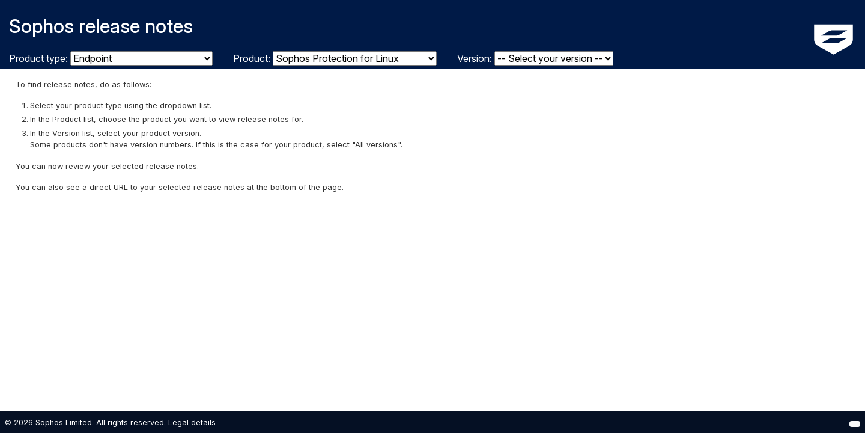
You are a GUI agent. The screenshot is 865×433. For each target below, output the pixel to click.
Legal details (192, 422)
